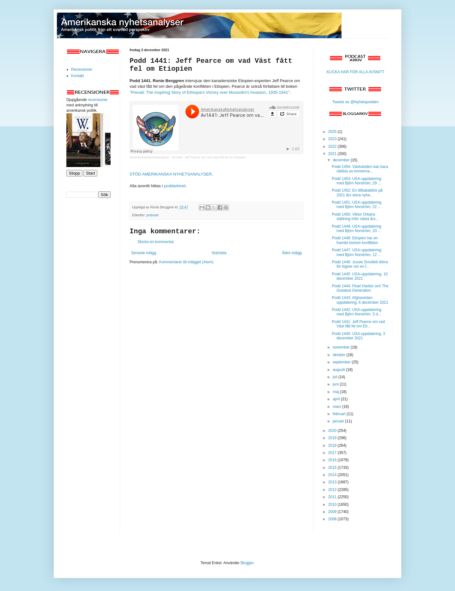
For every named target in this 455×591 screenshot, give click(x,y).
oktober (339, 355)
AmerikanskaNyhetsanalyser (150, 157)
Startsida (218, 253)
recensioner (98, 100)
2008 (333, 519)
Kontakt (77, 76)
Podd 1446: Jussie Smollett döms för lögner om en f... (360, 264)
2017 (333, 453)
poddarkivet (174, 185)
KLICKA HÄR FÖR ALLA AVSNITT (355, 72)
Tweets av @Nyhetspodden (355, 102)
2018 (333, 445)
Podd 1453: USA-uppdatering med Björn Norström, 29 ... (356, 180)
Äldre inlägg (292, 253)
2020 (333, 430)
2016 (333, 460)
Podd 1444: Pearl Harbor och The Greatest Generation (360, 288)
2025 (333, 131)
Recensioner (81, 69)
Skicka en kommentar (155, 242)
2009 (333, 512)
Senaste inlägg (143, 253)
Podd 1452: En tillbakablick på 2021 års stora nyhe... (357, 192)
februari (340, 414)
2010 (333, 504)
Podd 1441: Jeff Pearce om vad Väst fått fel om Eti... (358, 323)
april (337, 399)
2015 (333, 467)
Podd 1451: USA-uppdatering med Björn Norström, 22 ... (356, 204)
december (342, 160)
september (342, 362)
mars (337, 406)
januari (339, 421)
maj (336, 392)
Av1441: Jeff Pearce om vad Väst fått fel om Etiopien (209, 157)
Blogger (246, 563)
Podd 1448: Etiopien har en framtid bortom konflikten (355, 240)
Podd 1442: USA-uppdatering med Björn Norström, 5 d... (356, 311)
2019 (333, 438)
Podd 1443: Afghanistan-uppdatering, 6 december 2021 (360, 300)
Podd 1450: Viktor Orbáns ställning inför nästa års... (355, 216)
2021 (333, 154)
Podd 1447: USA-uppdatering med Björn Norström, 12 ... (356, 252)
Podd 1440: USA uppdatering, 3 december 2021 (358, 335)
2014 (333, 475)
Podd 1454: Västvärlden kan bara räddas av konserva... (360, 168)
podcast (153, 215)
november (342, 347)
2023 (333, 139)
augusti (339, 369)
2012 (333, 489)
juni (336, 384)
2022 (333, 146)
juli (335, 377)
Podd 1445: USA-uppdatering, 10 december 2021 (360, 276)
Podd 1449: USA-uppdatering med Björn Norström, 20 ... (356, 228)
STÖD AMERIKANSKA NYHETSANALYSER (171, 174)
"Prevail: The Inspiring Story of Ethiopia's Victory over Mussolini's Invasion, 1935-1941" (210, 92)
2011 (333, 497)
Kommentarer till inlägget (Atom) (186, 262)
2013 (333, 482)
